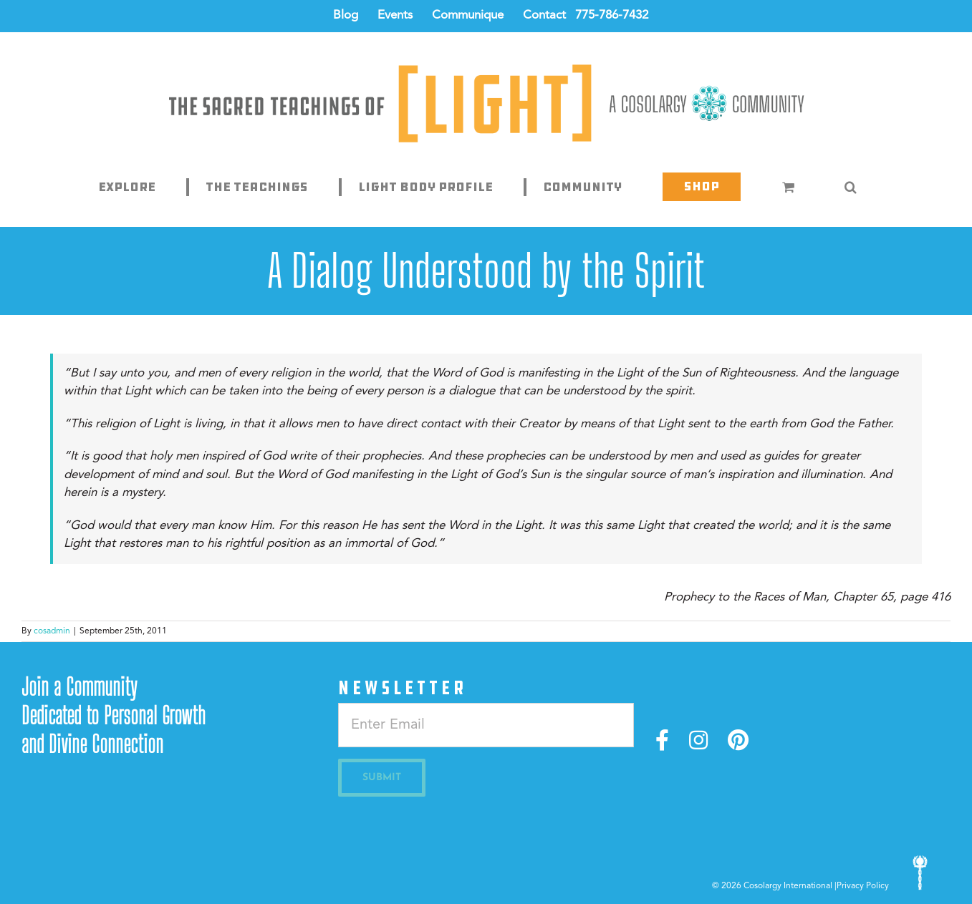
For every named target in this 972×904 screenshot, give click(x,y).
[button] (850, 186)
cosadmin (52, 631)
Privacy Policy (863, 886)
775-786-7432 (611, 15)
